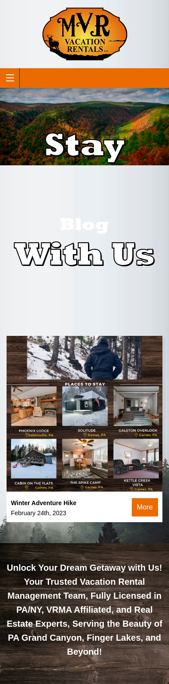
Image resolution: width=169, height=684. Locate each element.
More (145, 507)
